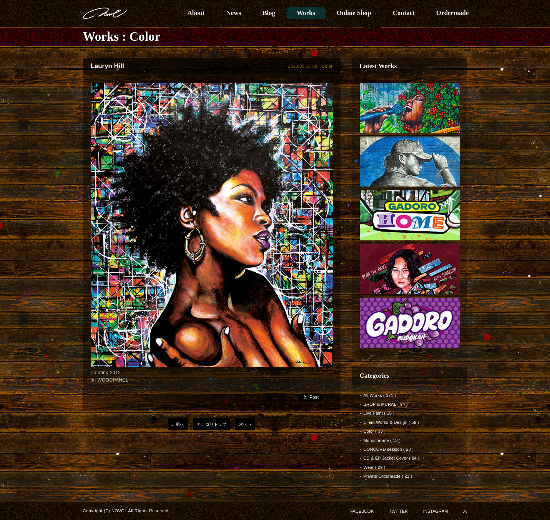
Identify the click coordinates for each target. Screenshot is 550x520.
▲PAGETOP (465, 511)
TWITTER (398, 511)
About (196, 13)
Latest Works (378, 66)
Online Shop (354, 13)
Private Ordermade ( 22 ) (388, 476)
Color (145, 36)
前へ (180, 424)
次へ (243, 424)
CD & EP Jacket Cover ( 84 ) (392, 458)
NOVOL (105, 13)
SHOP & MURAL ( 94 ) (386, 404)
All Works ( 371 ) (380, 395)
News (233, 13)
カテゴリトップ (211, 424)
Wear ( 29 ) (374, 467)
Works (306, 13)
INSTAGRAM (435, 511)
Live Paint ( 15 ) (379, 413)
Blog (269, 13)
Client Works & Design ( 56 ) (391, 422)
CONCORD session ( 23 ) (389, 449)
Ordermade (452, 13)
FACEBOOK (362, 511)
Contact (404, 13)
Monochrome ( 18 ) (382, 440)
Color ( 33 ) (375, 431)
